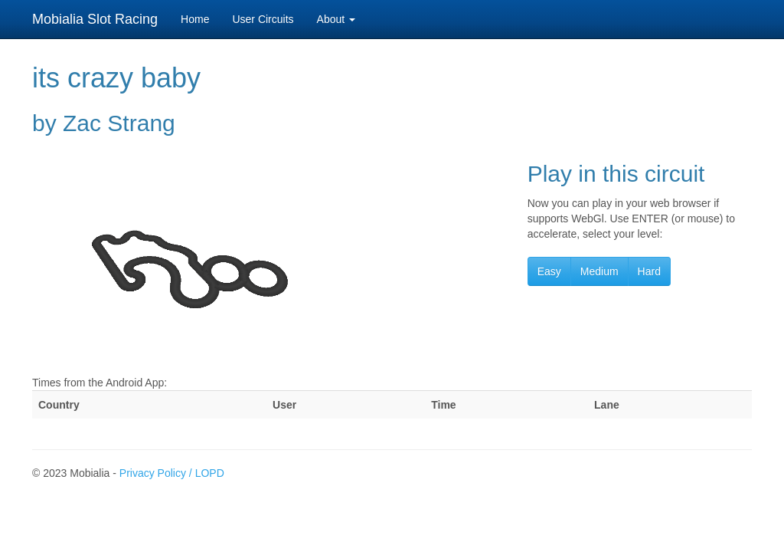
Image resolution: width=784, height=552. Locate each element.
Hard (649, 271)
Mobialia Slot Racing (95, 19)
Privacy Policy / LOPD (171, 473)
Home (195, 19)
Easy (549, 271)
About (336, 19)
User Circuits (262, 19)
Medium (599, 271)
